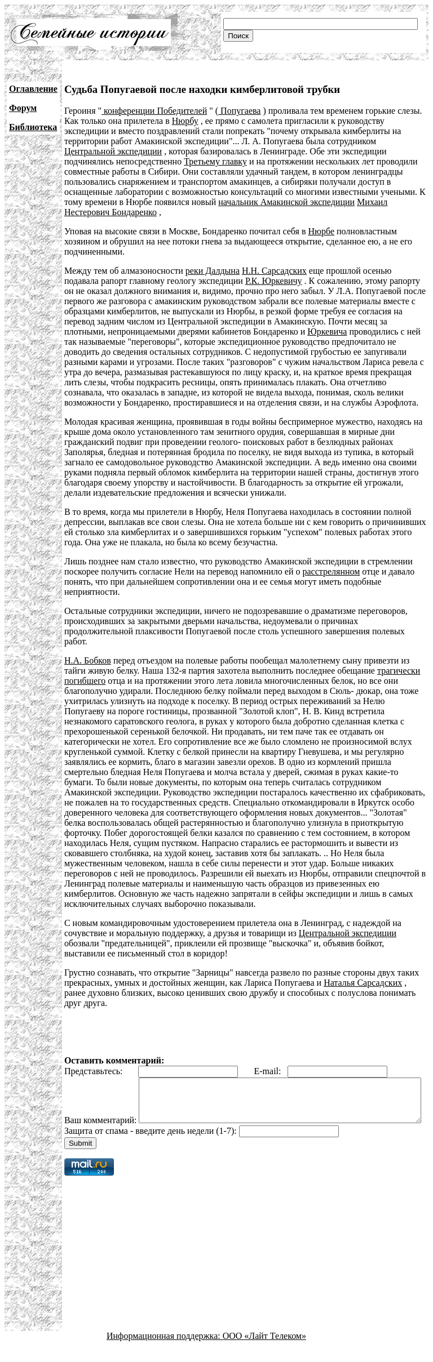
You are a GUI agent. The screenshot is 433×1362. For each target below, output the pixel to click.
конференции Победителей (154, 110)
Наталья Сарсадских (363, 982)
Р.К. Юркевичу (273, 281)
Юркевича (327, 331)
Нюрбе (321, 231)
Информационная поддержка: (165, 1352)
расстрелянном (331, 571)
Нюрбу (185, 121)
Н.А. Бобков (87, 660)
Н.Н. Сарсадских (274, 270)
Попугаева (239, 110)
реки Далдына (212, 270)
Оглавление (33, 89)
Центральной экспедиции (113, 151)
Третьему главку (215, 161)
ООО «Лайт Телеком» (264, 1352)
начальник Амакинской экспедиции (286, 202)
